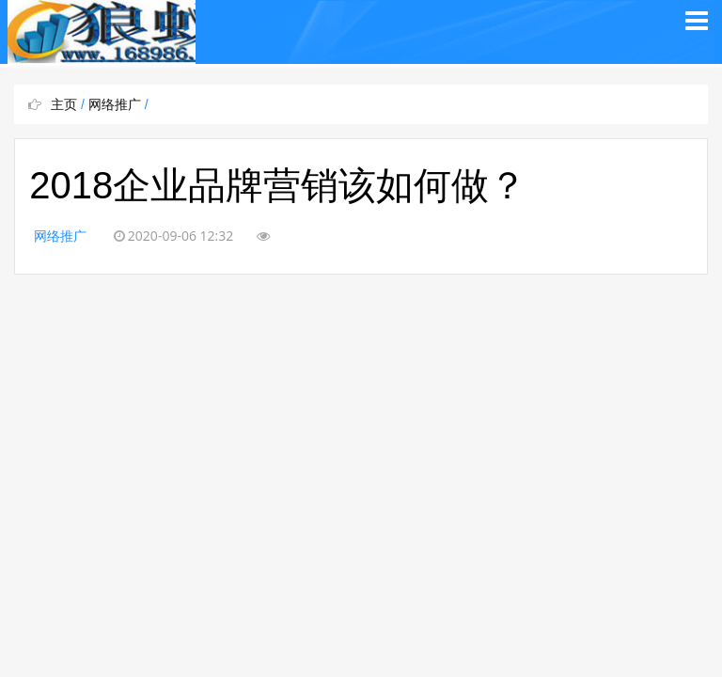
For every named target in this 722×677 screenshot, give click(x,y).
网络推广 (114, 104)
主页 (64, 104)
